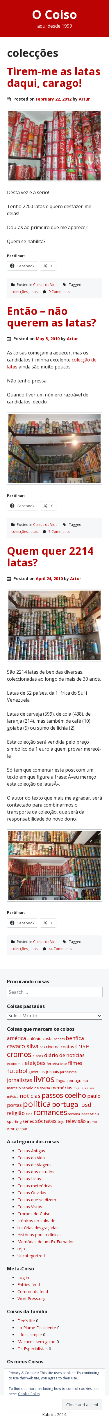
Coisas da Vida (45, 284)
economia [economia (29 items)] (15, 1063)
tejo (21, 1248)
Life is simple (29, 1334)
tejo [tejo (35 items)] (61, 1121)
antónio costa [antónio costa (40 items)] (40, 1038)
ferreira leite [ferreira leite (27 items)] (57, 1063)
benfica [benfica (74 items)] (75, 1038)
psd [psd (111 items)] (86, 1104)
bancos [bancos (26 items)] (59, 1039)
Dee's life (26, 1320)
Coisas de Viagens (34, 1164)
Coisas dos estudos (35, 1171)
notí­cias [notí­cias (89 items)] (30, 1096)
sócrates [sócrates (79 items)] (46, 1120)
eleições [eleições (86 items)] (35, 1063)
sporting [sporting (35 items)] (14, 1121)
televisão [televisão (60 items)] (76, 1121)
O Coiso (54, 14)
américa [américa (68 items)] (16, 1038)
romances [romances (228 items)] (50, 1112)
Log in (23, 1277)
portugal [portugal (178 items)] (66, 1104)
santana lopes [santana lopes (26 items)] (78, 1114)
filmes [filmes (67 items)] (75, 1063)
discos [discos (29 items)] (38, 1055)
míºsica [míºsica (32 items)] (13, 1096)
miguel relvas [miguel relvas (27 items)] (84, 1088)
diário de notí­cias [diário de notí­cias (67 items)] (64, 1055)
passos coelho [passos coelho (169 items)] (64, 1095)
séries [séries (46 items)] (28, 1121)
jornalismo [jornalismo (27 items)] (68, 1072)
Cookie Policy (29, 1393)
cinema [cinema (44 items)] (53, 1046)
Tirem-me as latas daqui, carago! (53, 77)
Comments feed (32, 1291)
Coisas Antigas (31, 1150)
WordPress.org (31, 1298)
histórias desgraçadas (37, 1227)
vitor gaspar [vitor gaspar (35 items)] (17, 1128)
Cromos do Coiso (34, 1213)
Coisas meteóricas (34, 1185)
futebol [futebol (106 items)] (17, 1071)
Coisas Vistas (29, 1206)
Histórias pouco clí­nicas (39, 1234)
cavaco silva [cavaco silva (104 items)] (22, 1046)
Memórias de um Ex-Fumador (45, 1241)
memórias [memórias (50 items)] (61, 1088)
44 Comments (60, 948)
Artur (84, 99)
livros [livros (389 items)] (44, 1079)
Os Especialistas (32, 1348)
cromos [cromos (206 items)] (19, 1054)
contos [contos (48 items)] (67, 1046)
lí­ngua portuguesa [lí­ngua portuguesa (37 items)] (72, 1080)
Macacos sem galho (36, 1341)
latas (33, 291)
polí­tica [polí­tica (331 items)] (37, 1103)
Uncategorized (31, 1255)
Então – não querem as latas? (51, 317)
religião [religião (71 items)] (16, 1112)
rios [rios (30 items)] (29, 1114)
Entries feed (28, 1284)
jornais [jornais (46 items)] (52, 1071)
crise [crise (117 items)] (82, 1046)
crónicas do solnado (36, 1220)
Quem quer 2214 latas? (50, 557)
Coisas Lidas (29, 1178)
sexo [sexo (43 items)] (94, 1113)
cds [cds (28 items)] (42, 1047)
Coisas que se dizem (36, 1199)
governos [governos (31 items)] (36, 1071)
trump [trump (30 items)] (92, 1121)
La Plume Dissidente (36, 1327)
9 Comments (59, 291)
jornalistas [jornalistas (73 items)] (19, 1080)
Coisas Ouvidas (31, 1192)
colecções (19, 291)
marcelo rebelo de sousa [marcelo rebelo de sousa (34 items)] (28, 1088)
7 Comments (59, 531)
